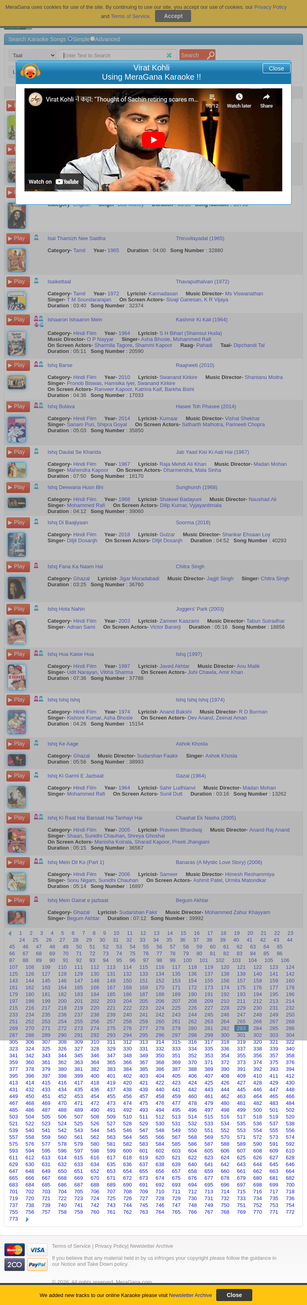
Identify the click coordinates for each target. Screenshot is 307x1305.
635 (111, 1164)
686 (62, 1185)
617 (111, 1158)
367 (144, 1062)
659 (208, 1171)
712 (192, 1192)
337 (241, 1049)
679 (241, 1178)
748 (192, 1205)
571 (241, 1137)
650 (62, 1171)
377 (13, 1069)
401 (111, 1076)
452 (62, 1096)
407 (208, 1076)
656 (159, 1171)
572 (257, 1137)
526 (95, 1124)
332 (159, 1049)
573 (273, 1137)
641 (208, 1164)
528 (127, 1124)
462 (225, 1096)
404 (159, 1076)
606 (225, 1151)
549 (176, 1130)
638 (159, 1164)
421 (144, 1083)
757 (46, 1212)
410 (257, 1076)
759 (78, 1212)
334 (192, 1049)
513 (176, 1117)
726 (127, 1198)
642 (225, 1164)
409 (241, 1076)
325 (46, 1049)
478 (192, 1103)
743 (111, 1205)
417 (78, 1083)
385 (144, 1069)
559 (46, 1137)
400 (95, 1076)
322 (290, 1042)
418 (95, 1083)
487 (46, 1110)
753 (273, 1205)
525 (78, 1124)
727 (144, 1198)
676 (192, 1178)
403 (144, 1076)
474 (127, 1103)
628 (290, 1158)
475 (144, 1103)
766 (192, 1212)
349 (144, 1055)
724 (95, 1198)
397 (46, 1076)
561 (78, 1137)
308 (62, 1042)
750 (225, 1205)
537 (273, 1124)
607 (241, 1151)
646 (290, 1164)
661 (241, 1171)
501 (273, 1110)
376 (290, 1062)
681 (273, 1178)
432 (30, 1089)
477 (176, 1103)
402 (127, 1076)
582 (127, 1144)
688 (95, 1185)
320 (257, 1042)
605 (208, 1151)
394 (290, 1069)
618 (127, 1158)
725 (111, 1198)
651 (78, 1171)
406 (192, 1076)
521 (13, 1124)
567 (176, 1137)
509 (111, 1117)
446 (257, 1089)
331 (144, 1049)
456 (127, 1096)
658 (192, 1171)
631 (46, 1164)
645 (273, 1164)
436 (95, 1089)
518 (257, 1117)
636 (127, 1164)
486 (30, 1110)
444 (225, 1089)
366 (127, 1062)
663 (273, 1171)
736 (290, 1198)
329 (111, 1049)
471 (78, 1103)
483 (273, 1103)
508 (95, 1117)
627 (273, 1158)
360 (30, 1062)
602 (159, 1151)
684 (30, 1185)
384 (127, 1069)
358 (290, 1055)
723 (78, 1198)
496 (192, 1110)
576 (30, 1144)
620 (159, 1158)
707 (111, 1192)
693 (176, 1185)
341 (13, 1055)
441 (176, 1089)
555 (273, 1130)
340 (290, 1049)
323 (13, 1049)
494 (159, 1110)
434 (62, 1089)
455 (111, 1096)
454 (95, 1096)
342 (30, 1055)
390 (225, 1069)
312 (127, 1042)
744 (127, 1205)
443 (208, 1089)
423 (176, 1083)
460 (192, 1096)
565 (144, 1137)
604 (192, 1151)
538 (290, 1124)
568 (192, 1137)
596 (62, 1151)
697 (241, 1185)
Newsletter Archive (190, 1295)
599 (111, 1151)
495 (176, 1110)
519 (273, 1117)
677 (208, 1178)
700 (290, 1185)
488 (62, 1110)
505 (46, 1117)
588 (225, 1144)
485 (13, 1110)
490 (95, 1110)
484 (290, 1103)
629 (13, 1164)
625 (241, 1158)
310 (95, 1042)
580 (95, 1144)
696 (225, 1185)
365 (111, 1062)
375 (273, 1062)
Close (276, 68)
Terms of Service (71, 1246)
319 (241, 1042)
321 (273, 1042)
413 (13, 1083)
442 (192, 1089)
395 (13, 1076)
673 (144, 1178)
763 (144, 1212)
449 (13, 1096)
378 (30, 1069)
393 (273, 1069)
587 (208, 1144)
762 (127, 1212)
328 (95, 1049)
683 (13, 1185)
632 (62, 1164)
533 (208, 1124)
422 (159, 1083)
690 (127, 1185)
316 (192, 1042)
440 (159, 1089)
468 (30, 1103)
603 (176, 1151)
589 (241, 1144)
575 (13, 1144)
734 (257, 1198)
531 (176, 1124)
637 (144, 1164)
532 (192, 1124)
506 (62, 1117)
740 (62, 1205)
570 (225, 1137)
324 (30, 1049)
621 (176, 1158)
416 (62, 1083)
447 (273, 1089)
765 (176, 1212)
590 (257, 1144)
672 (127, 1178)
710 (159, 1192)
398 (62, 1076)
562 (95, 1137)
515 (208, 1117)
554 (257, 1130)
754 (290, 1205)
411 (273, 1076)
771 (273, 1212)
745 (144, 1205)
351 (176, 1055)
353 (208, 1055)
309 (78, 1042)
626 (257, 1158)
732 (225, 1198)
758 (62, 1212)
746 (159, 1205)
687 (78, 1185)
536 (257, 1124)
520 (290, 1117)
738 (30, 1205)
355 (241, 1055)
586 (192, 1144)
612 (30, 1158)
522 (30, 1124)
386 (159, 1069)
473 (111, 1103)
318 (225, 1042)
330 (127, 1049)
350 (159, 1055)
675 (176, 1178)
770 (257, 1212)
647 (13, 1171)
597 (78, 1151)
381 (78, 1069)
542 (62, 1130)
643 (241, 1164)
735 (273, 1198)
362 (62, 1062)
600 (127, 1151)
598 (95, 1151)
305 (13, 1042)
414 (30, 1083)
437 (111, 1089)
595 (46, 1151)
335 (208, 1049)
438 (127, 1089)
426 (225, 1083)
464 (257, 1096)
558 (30, 1137)
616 (95, 1158)
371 (208, 1062)
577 (46, 1144)
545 (111, 1130)
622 (192, 1158)
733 (241, 1198)
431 (13, 1089)
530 (159, 1124)
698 (257, 1185)
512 (159, 1117)
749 (208, 1205)
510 (127, 1117)
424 (192, 1083)
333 (176, 1049)
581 (111, 1144)
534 (225, 1124)
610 (290, 1151)
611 (13, 1158)
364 (95, 1062)
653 (111, 1171)
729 (176, 1198)
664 (290, 1171)
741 (78, 1205)
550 (192, 1130)
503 (13, 1117)
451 (46, 1096)
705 (78, 1192)
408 (225, 1076)
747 (176, 1205)
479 (208, 1103)
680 (257, 1178)
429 (273, 1083)
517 (241, 1117)
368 (159, 1062)
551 (208, 1130)
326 (62, 1049)
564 (127, 1137)
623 (208, 1158)
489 (78, 1110)
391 (241, 1069)
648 (30, 1171)
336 (225, 1049)
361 (46, 1062)
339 (273, 1049)
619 (144, 1158)
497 (208, 1110)
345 (78, 1055)
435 (78, 1089)
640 (192, 1164)
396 (30, 1076)
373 (241, 1062)
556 (290, 1130)
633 (78, 1164)
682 (290, 1178)
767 (208, 1212)
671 (111, 1178)
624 (225, 1158)
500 (257, 1110)
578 (62, 1144)
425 (208, 1083)
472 (95, 1103)
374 (257, 1062)
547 (144, 1130)
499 (241, 1110)
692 (159, 1185)
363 (78, 1062)
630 (30, 1164)
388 (192, 1069)
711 (176, 1192)
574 (290, 1137)
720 (30, 1198)
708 (127, 1192)
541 (46, 1130)
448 (290, 1089)
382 (95, 1069)
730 (192, 1198)
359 (13, 1062)
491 (111, 1110)
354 (225, 1055)
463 (241, 1096)
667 (46, 1178)
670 (95, 1178)
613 (46, 1158)
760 (95, 1212)
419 (111, 1083)
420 (127, 1083)
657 (176, 1171)
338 (257, 1049)
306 (30, 1042)
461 (208, 1096)
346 (95, 1055)
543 (78, 1130)
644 (257, 1164)
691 (144, 1185)
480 (225, 1103)
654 (127, 1171)
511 (144, 1117)
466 (290, 1096)
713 (208, 1192)
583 (144, 1144)
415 (46, 1083)
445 (241, 1089)
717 (273, 1192)
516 (225, 1117)
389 (208, 1069)
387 (176, 1069)
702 (30, 1192)
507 (78, 1117)
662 (257, 1171)
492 (127, 1110)
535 (241, 1124)
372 (225, 1062)
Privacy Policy (111, 1246)
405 (176, 1076)
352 (192, 1055)
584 (159, 1144)
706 (95, 1192)
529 (144, 1124)
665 (13, 1178)
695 (208, 1185)
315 (176, 1042)
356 (257, 1055)
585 (176, 1144)
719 (13, 1198)
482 (257, 1103)
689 (111, 1185)
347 (111, 1055)
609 (273, 1151)
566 (159, 1137)
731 (208, 1198)
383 (111, 1069)
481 (241, 1103)
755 (13, 1212)
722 (62, 1198)
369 (176, 1062)
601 (144, 1151)
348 (127, 1055)
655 (144, 1171)
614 (62, 1158)
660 (225, 1171)
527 (111, 1124)
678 (225, 1178)
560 (62, 1137)
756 (30, 1212)
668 (62, 1178)
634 (95, 1164)
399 (78, 1076)
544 (95, 1130)
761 (111, 1212)
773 (13, 1219)
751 (241, 1205)
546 (127, 1130)
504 (30, 1117)
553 (241, 1130)
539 (13, 1130)
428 (257, 1083)
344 (62, 1055)
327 (78, 1049)
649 (46, 1171)
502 (290, 1110)
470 (62, 1103)
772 (290, 1212)
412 (290, 1076)
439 (144, 1089)
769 (241, 1212)
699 (273, 1185)
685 (46, 1185)
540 (30, 1130)
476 (159, 1103)
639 (176, 1164)
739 (46, 1205)
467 (13, 1103)
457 (144, 1096)
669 (78, 1178)
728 (159, 1198)
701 (13, 1192)
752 (257, 1205)
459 (176, 1096)
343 (46, 1055)
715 (241, 1192)
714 (225, 1192)
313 (144, 1042)
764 (159, 1212)
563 (111, 1137)
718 (290, 1192)
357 (273, 1055)
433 (46, 1089)
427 (241, 1083)
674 (159, 1178)
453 (78, 1096)
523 (46, 1124)
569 (208, 1137)
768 (225, 1212)
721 (46, 1198)
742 (95, 1205)
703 (46, 1192)
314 (159, 1042)
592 (290, 1144)
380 (62, 1069)
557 (13, 1137)
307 (46, 1042)
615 (78, 1158)
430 (290, 1083)
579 (78, 1144)
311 (111, 1042)
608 (257, 1151)
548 (159, 1130)
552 (225, 1130)
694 (192, 1185)
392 (257, 1069)
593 (13, 1151)
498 (225, 1110)
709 (144, 1192)
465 (273, 1096)
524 (62, 1124)
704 (62, 1192)
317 (208, 1042)
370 (192, 1062)
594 (30, 1151)
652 (95, 1171)
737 (13, 1205)
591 (273, 1144)
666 (30, 1178)
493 (144, 1110)
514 (192, 1117)
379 (46, 1069)
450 (30, 1096)
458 (159, 1096)
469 (46, 1103)
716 (257, 1192)
